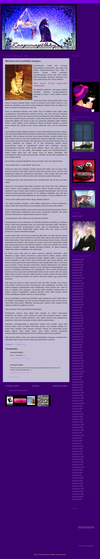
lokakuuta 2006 (77, 470)
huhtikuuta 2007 (77, 454)
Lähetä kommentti (14, 377)
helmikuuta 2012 (77, 321)
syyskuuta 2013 (77, 299)
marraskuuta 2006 (78, 467)
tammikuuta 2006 (78, 494)
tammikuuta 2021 (78, 265)
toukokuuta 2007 (77, 451)
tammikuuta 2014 (78, 297)
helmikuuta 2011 (77, 339)
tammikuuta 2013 (78, 305)
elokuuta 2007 (77, 443)
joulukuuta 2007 (77, 433)
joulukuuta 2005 (77, 497)
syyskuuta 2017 (77, 273)
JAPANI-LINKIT (77, 216)
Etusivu (35, 386)
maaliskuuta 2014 (78, 294)
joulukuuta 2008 (77, 401)
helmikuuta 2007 (77, 459)
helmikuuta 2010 (77, 363)
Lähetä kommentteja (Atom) (18, 390)
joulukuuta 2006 (77, 464)
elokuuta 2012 (77, 310)
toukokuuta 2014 (77, 289)
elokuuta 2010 (77, 350)
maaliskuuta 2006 (78, 489)
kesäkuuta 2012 (77, 313)
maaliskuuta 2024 (78, 259)
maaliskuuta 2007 (78, 457)
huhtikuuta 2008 (77, 422)
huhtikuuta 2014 (77, 291)
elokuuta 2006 (77, 475)
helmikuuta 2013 (77, 302)
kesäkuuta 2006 (77, 480)
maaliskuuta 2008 (78, 424)
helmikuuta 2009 (77, 395)
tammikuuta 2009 (78, 398)
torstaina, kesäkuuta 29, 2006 (20, 372)
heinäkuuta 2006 (77, 478)
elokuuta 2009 (77, 379)
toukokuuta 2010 (77, 355)
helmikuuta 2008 (77, 427)
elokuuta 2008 (77, 411)
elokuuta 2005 (77, 499)
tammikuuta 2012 (78, 323)
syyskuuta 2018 (77, 267)
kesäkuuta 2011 (77, 331)
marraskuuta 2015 (78, 278)
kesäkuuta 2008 (77, 416)
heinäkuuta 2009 (77, 382)
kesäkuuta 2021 (77, 262)
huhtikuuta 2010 (77, 358)
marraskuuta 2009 (78, 371)
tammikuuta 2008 (78, 430)
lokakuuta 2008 (77, 406)
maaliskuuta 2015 (78, 283)
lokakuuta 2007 (77, 438)
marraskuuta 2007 (78, 435)
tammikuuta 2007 (78, 462)
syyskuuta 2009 (77, 376)
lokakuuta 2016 (77, 275)
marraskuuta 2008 (78, 403)
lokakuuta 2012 (77, 307)
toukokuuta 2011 (77, 334)
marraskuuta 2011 (78, 329)
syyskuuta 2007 (77, 441)
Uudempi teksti (12, 386)
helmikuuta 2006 (77, 491)
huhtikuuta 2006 (77, 486)
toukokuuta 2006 (77, 483)
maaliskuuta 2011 (78, 337)
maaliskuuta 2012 (78, 318)
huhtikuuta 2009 (77, 390)
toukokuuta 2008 (77, 419)
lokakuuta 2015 (77, 281)
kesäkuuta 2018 (77, 270)
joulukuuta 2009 (77, 369)
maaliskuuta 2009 (78, 393)
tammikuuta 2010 (78, 366)
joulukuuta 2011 (77, 326)
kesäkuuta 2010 (77, 353)
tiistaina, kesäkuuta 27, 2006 (19, 358)
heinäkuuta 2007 (77, 446)
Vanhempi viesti (60, 386)
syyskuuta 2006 (77, 472)
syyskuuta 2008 (77, 409)
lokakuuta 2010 (77, 345)
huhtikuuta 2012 (77, 315)
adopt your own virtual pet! (86, 545)
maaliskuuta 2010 (78, 361)
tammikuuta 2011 (78, 342)
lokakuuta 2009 (77, 374)
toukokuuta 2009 (77, 387)
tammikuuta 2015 (78, 286)
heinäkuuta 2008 (77, 414)
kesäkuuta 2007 (77, 449)
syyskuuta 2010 (77, 347)
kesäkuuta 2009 (77, 385)
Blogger (63, 554)
